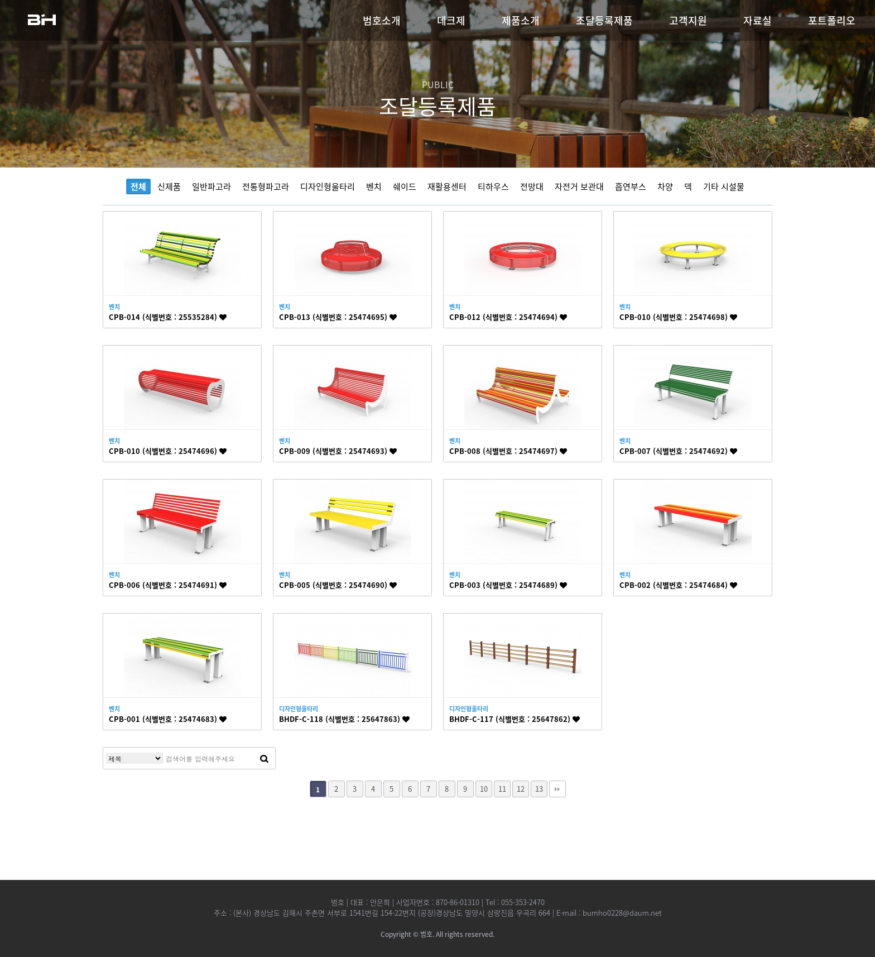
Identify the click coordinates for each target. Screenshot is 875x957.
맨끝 (557, 789)
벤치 (374, 186)
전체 (138, 186)
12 (521, 788)
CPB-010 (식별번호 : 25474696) (168, 451)
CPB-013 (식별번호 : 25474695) (338, 317)
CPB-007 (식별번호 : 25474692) (678, 451)
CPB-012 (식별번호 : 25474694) (508, 317)
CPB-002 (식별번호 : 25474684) (678, 585)
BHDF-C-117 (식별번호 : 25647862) (514, 719)
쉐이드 (404, 186)
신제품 (169, 186)
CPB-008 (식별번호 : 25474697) (508, 451)
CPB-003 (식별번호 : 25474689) (508, 585)
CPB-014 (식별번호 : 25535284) (168, 317)
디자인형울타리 (327, 186)
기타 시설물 (723, 186)
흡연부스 (630, 186)
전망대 (532, 186)
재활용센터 (447, 186)
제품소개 (521, 20)
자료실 (757, 20)
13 (539, 788)
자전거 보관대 (579, 186)
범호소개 (382, 20)
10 (484, 788)
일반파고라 (211, 186)
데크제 (451, 20)
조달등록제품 (604, 20)
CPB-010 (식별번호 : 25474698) (678, 317)
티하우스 (493, 186)
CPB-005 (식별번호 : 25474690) (338, 585)
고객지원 (688, 20)
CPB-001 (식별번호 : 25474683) (168, 719)
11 (502, 788)
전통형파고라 (265, 186)
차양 (665, 186)
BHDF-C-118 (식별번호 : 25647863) (344, 719)
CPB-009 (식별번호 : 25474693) (338, 451)
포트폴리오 (831, 20)
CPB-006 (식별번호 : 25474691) (168, 585)
